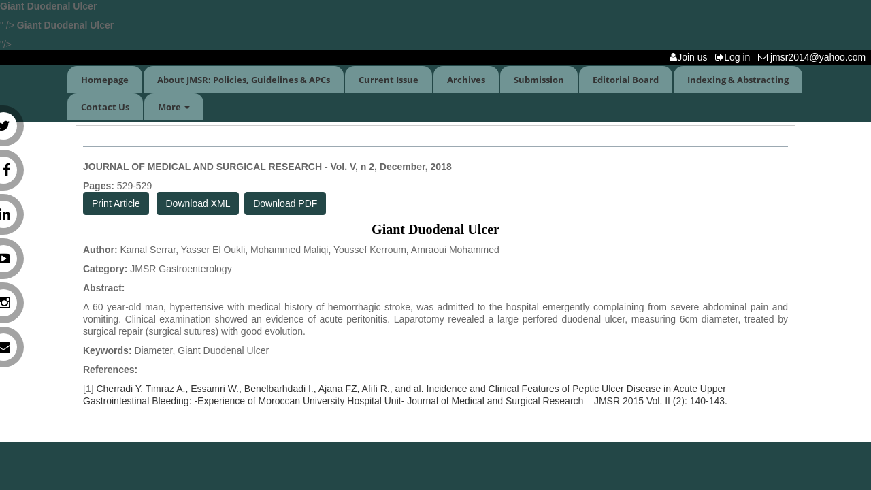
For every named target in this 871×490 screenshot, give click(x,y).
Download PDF (285, 203)
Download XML (197, 203)
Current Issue (388, 80)
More (174, 107)
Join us (691, 57)
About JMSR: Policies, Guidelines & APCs (243, 80)
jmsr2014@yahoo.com (814, 57)
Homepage (105, 80)
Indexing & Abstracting (738, 80)
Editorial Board (626, 80)
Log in (735, 57)
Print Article (116, 203)
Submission (539, 80)
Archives (466, 80)
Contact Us (105, 107)
